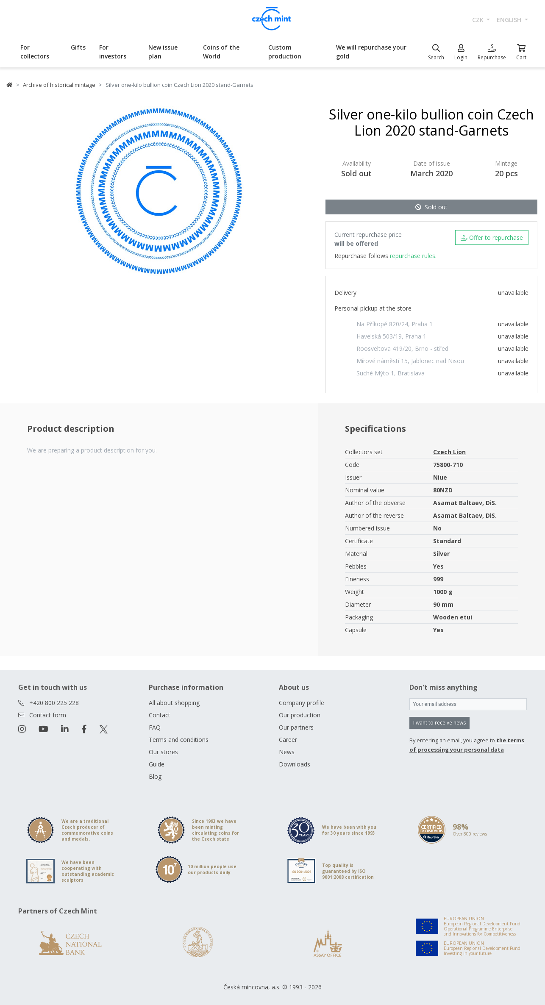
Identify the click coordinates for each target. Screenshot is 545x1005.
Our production (299, 715)
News (287, 752)
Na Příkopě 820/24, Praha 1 (394, 324)
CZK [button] (478, 20)
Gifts (78, 47)
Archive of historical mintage (59, 85)
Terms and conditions (179, 740)
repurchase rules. (413, 256)
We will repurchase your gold (371, 51)
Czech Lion (449, 452)
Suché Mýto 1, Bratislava (390, 373)
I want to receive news (439, 722)
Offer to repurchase (492, 237)
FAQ (155, 727)
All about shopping (174, 703)
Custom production (284, 51)
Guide (156, 764)
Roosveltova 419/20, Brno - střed (402, 348)
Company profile (301, 703)
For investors (112, 51)
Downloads (294, 764)
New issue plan (163, 51)
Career (288, 740)
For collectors (34, 51)
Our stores (163, 752)
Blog (155, 776)
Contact (159, 715)
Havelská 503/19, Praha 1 (391, 336)
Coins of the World (221, 51)
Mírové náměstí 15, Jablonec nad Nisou (410, 361)
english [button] (510, 20)
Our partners (296, 727)
